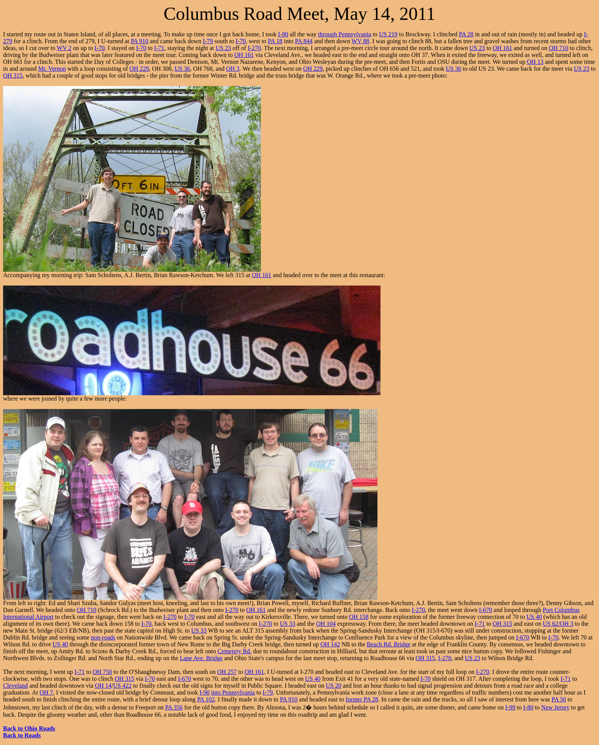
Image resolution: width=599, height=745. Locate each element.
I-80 (283, 34)
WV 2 (64, 48)
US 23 (223, 48)
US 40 (534, 617)
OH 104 (326, 623)
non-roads (103, 637)
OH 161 (502, 48)
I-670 (485, 610)
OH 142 (330, 644)
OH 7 (46, 692)
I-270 (254, 48)
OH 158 (359, 617)
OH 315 (13, 75)
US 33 (287, 623)
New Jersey (555, 707)
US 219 (388, 34)
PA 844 (303, 41)
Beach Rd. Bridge (388, 644)
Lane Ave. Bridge (201, 658)
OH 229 (139, 68)
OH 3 (233, 68)
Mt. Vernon (52, 68)
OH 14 (103, 685)
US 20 (333, 685)
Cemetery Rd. (234, 651)
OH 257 (227, 672)
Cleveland (15, 685)
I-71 (159, 48)
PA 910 (139, 41)
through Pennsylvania (344, 34)
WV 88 (360, 41)
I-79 (208, 41)
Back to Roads (22, 735)
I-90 (204, 692)
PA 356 (174, 707)
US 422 (122, 685)
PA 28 (466, 34)
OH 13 (535, 61)
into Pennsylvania (233, 692)
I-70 (241, 41)
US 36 (182, 68)
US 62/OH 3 (558, 623)
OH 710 (558, 48)
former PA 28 (361, 699)
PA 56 (559, 699)
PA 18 (275, 41)
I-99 (510, 707)
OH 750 (102, 672)
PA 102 (206, 699)
